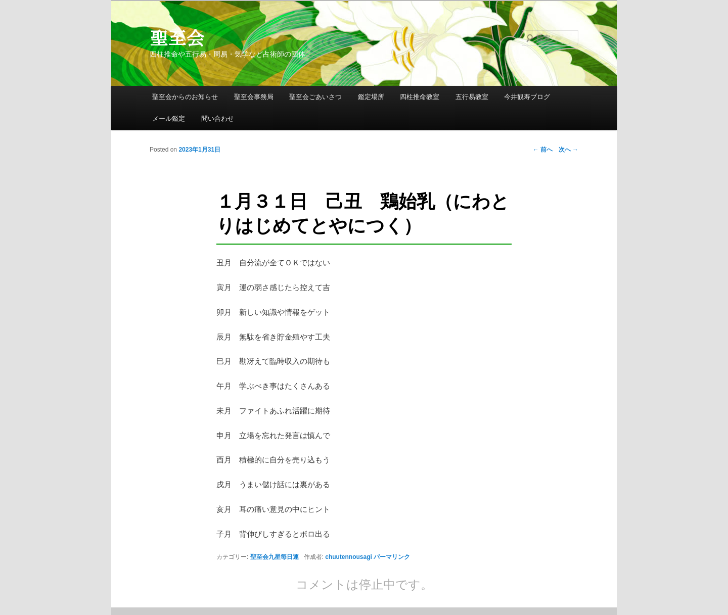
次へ (568, 149)
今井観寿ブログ (527, 97)
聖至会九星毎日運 (274, 556)
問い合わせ (217, 118)
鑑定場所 (371, 97)
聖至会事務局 (254, 97)
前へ (543, 149)
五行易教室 (472, 97)
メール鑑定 (168, 118)
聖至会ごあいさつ (315, 97)
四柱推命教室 (419, 97)
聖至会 (177, 38)
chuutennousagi (348, 556)
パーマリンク (392, 556)
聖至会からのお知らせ (185, 97)
